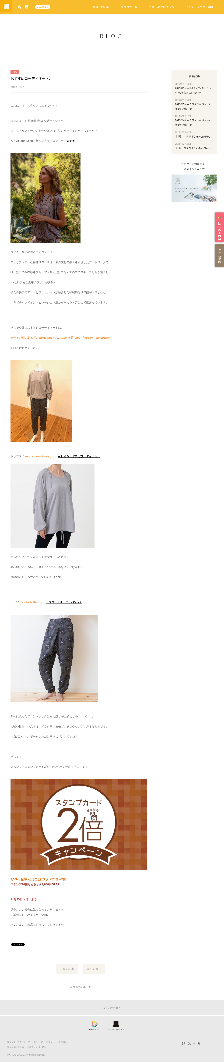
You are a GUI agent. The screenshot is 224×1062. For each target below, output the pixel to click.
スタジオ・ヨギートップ (18, 1041)
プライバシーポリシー (43, 1041)
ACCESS (45, 7)
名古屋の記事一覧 (80, 987)
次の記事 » (93, 969)
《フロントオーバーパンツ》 (64, 602)
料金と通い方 (101, 7)
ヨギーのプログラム (161, 7)
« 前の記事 (67, 969)
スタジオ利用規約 (15, 1047)
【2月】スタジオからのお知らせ (193, 136)
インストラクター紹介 (200, 7)
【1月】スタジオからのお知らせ (193, 148)
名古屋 (24, 7)
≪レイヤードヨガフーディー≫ (79, 456)
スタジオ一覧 (129, 7)
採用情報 (62, 1041)
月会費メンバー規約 (36, 1047)
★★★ (70, 141)
